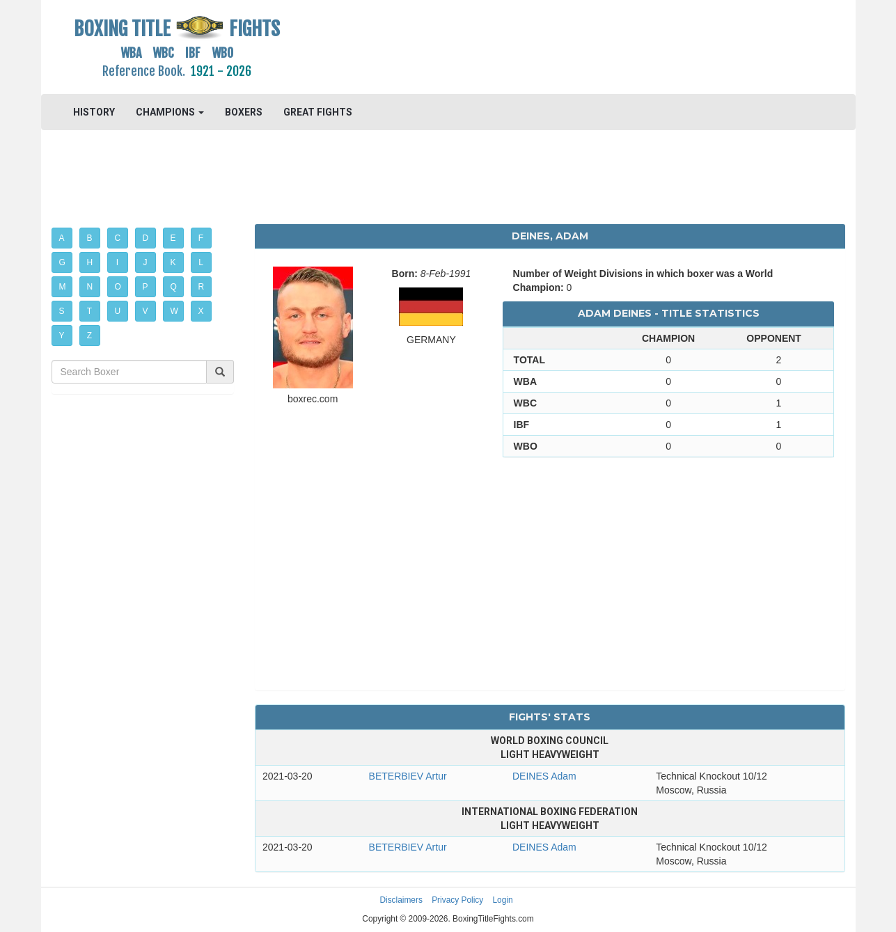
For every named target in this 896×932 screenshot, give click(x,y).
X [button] (201, 311)
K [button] (173, 262)
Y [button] (62, 335)
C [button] (118, 238)
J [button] (145, 262)
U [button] (118, 311)
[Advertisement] (550, 45)
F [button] (200, 238)
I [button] (117, 262)
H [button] (90, 262)
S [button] (62, 311)
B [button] (90, 238)
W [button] (174, 311)
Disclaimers (400, 900)
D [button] (146, 238)
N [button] (90, 287)
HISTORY (94, 112)
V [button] (145, 311)
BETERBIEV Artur (408, 776)
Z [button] (89, 335)
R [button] (201, 287)
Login (503, 900)
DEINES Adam (544, 776)
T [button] (89, 311)
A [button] (62, 238)
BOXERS (243, 112)
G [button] (62, 262)
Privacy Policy (457, 900)
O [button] (118, 287)
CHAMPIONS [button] (170, 112)
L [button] (200, 262)
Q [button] (174, 287)
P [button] (145, 287)
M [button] (62, 287)
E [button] (173, 238)
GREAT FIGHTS (317, 112)
